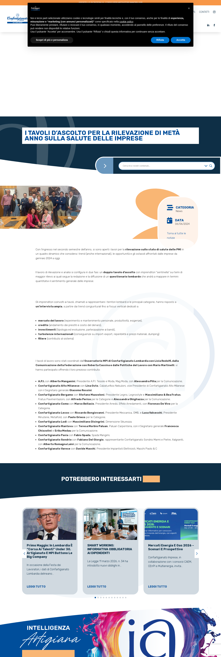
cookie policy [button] (126, 21)
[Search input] (163, 81)
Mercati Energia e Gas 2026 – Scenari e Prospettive (171, 463)
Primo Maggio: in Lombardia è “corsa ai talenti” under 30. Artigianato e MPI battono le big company (50, 466)
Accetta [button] (180, 40)
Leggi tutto (36, 502)
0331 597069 (107, 604)
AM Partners (161, 646)
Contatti (204, 12)
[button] (24, 469)
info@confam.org (168, 626)
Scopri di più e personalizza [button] (52, 40)
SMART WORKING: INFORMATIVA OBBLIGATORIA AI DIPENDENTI (109, 465)
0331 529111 (106, 627)
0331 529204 (107, 615)
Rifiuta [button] (160, 40)
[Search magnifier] (210, 81)
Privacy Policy (112, 646)
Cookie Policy (131, 646)
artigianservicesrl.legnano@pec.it (79, 646)
